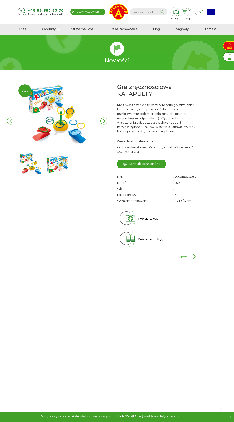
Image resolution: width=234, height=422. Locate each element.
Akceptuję (188, 416)
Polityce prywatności (170, 416)
